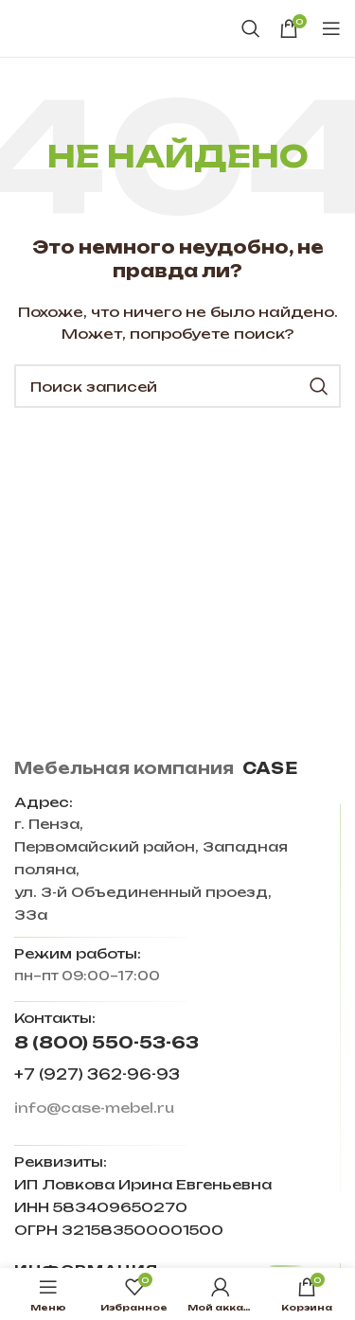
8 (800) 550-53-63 (106, 1042)
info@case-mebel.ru (94, 1108)
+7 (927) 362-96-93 (97, 1074)
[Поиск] (251, 28)
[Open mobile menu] (331, 28)
